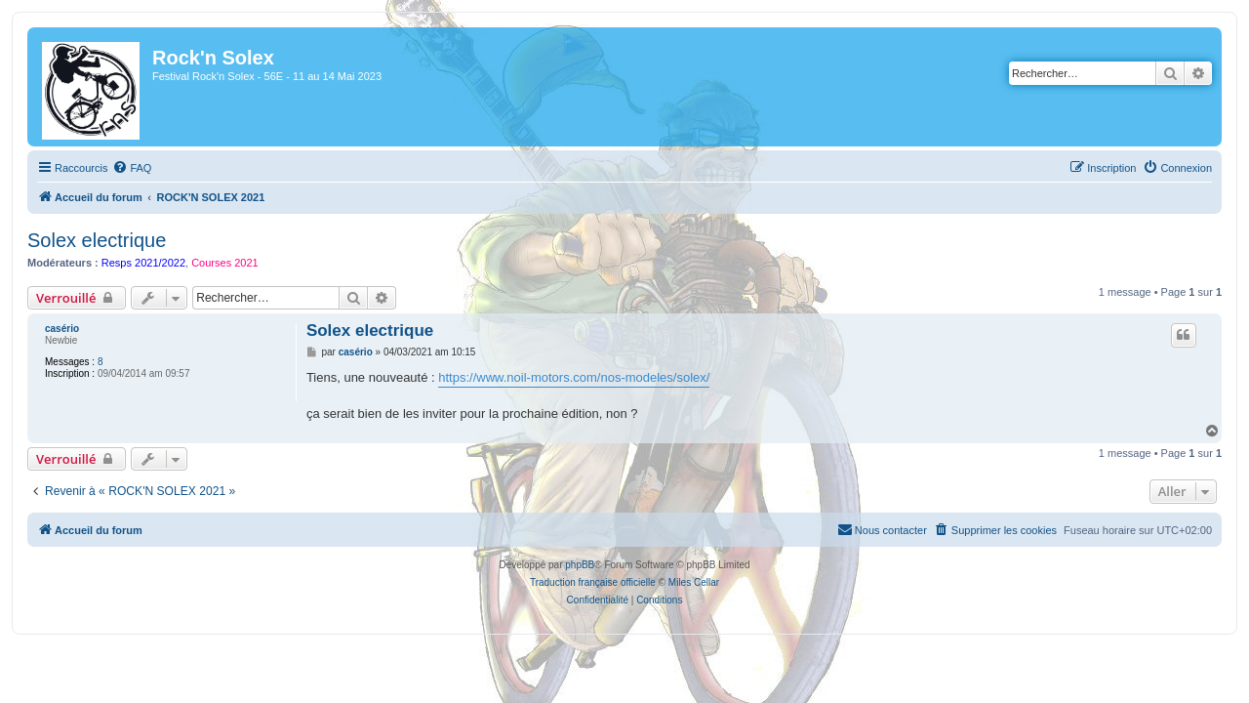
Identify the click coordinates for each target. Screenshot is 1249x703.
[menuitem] (120, 168)
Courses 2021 (213, 263)
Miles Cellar (693, 582)
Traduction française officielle (593, 582)
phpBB (579, 564)
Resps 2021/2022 (132, 263)
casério (50, 328)
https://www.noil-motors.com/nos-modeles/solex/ (568, 377)
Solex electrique (85, 240)
